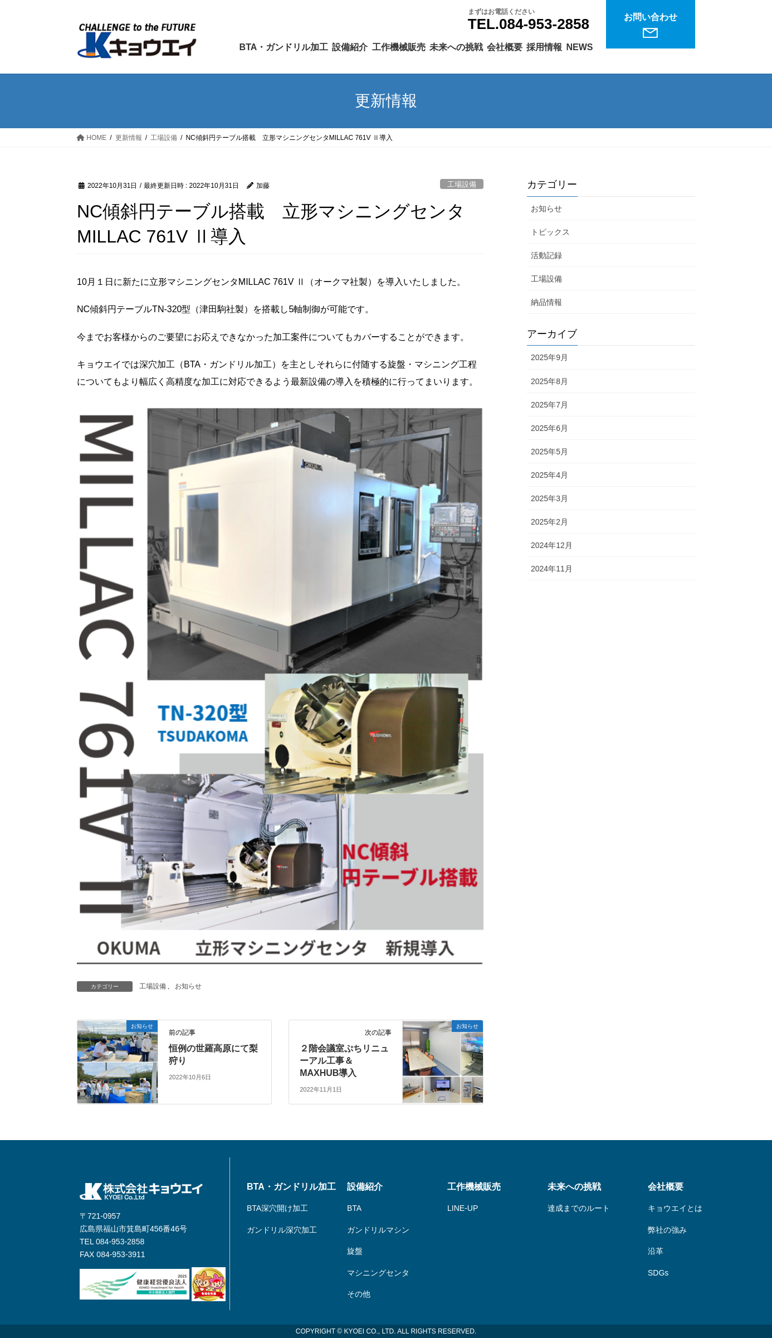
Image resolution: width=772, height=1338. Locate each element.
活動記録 (546, 255)
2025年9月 (549, 357)
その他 (358, 1293)
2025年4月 (549, 475)
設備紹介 (365, 1186)
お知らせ (188, 986)
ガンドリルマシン (378, 1229)
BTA (354, 1208)
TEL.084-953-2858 (528, 24)
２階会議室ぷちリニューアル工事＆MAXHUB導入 (344, 1061)
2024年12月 (552, 545)
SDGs (658, 1272)
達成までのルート (579, 1208)
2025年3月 (549, 498)
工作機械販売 (474, 1186)
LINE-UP (462, 1208)
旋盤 (355, 1251)
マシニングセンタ (378, 1272)
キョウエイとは (675, 1208)
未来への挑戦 (574, 1186)
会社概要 (665, 1186)
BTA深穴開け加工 (277, 1208)
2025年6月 (549, 428)
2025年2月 (549, 521)
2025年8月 (549, 381)
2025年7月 (549, 404)
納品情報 (546, 302)
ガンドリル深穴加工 (282, 1229)
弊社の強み (667, 1229)
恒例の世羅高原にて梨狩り (213, 1054)
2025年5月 (549, 451)
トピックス (550, 231)
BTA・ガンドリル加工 (291, 1186)
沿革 (655, 1251)
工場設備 (461, 184)
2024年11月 (552, 568)
